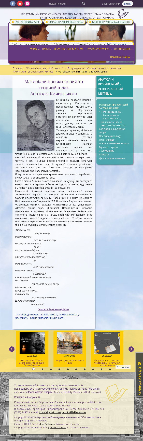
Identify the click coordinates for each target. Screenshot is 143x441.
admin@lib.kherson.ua (74, 412)
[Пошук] (83, 3)
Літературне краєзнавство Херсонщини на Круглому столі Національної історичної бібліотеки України (107, 349)
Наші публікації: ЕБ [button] (121, 56)
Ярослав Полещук (57, 427)
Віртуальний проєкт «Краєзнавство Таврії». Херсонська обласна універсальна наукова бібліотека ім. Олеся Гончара (67, 15)
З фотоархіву (106, 150)
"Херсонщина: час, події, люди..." (44, 68)
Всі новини (123, 367)
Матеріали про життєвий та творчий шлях (113, 106)
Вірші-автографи (108, 147)
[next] (131, 349)
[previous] (12, 349)
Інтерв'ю (104, 154)
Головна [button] (35, 49)
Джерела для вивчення (112, 158)
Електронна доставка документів (109, 22)
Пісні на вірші (106, 139)
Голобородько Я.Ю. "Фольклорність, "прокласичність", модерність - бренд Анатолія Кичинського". (47, 316)
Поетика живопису (110, 136)
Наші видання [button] (123, 49)
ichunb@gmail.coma (50, 412)
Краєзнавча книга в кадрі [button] (69, 49)
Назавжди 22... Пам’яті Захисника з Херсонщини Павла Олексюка (32, 349)
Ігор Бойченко (47, 424)
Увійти (127, 3)
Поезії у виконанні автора (114, 143)
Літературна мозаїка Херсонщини (87, 68)
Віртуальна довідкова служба (64, 22)
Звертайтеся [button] (111, 3)
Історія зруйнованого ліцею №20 (69, 348)
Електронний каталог (25, 22)
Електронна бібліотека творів (112, 130)
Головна (17, 68)
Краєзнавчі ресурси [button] (99, 49)
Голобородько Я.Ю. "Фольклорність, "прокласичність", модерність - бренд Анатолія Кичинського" (114, 118)
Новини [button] (46, 49)
